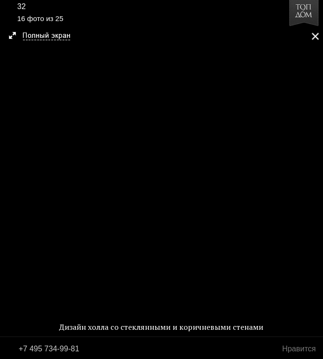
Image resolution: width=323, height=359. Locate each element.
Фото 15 (10, 179)
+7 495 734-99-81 (49, 349)
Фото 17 (312, 179)
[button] (44, 36)
